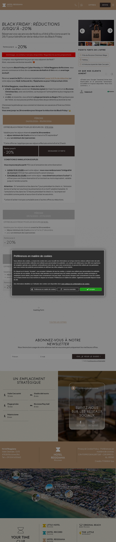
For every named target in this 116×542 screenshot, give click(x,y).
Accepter (91, 289)
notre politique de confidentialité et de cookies (75, 284)
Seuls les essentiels (68, 289)
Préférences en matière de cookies (43, 289)
